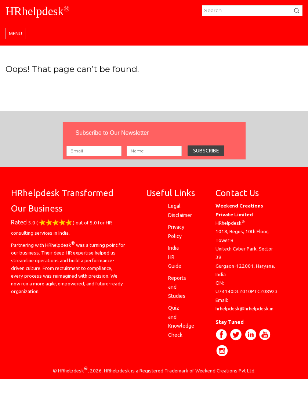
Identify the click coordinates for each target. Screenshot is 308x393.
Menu (15, 33)
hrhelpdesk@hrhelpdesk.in (244, 308)
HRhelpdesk (37, 11)
